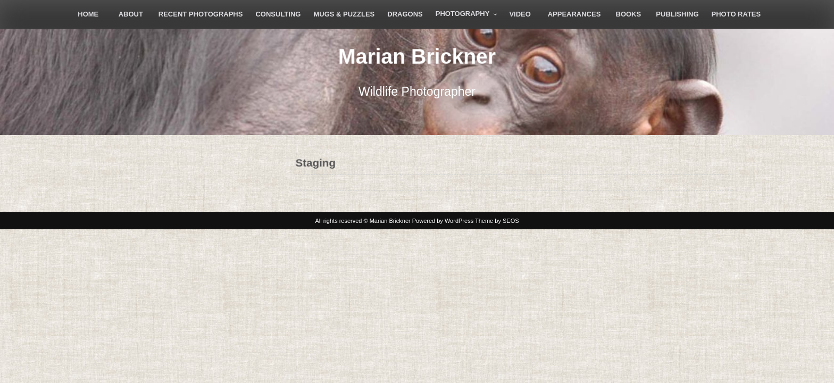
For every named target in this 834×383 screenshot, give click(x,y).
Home (88, 14)
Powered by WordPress (442, 221)
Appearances (574, 14)
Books (628, 14)
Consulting (278, 14)
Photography (463, 14)
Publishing (677, 14)
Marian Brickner (417, 56)
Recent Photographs (201, 14)
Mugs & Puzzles (343, 14)
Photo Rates (736, 14)
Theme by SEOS (497, 221)
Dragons (404, 14)
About (131, 14)
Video (519, 14)
